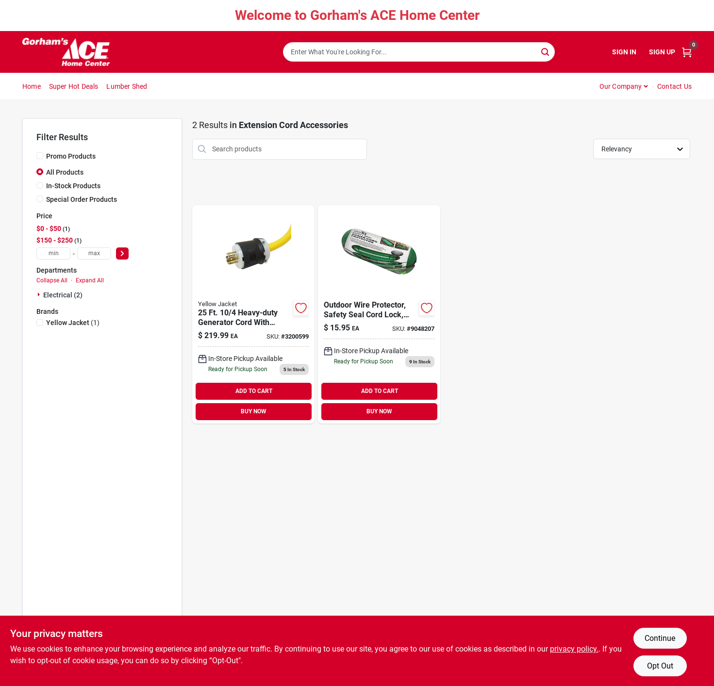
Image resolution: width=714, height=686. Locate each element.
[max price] (94, 253)
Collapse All (51, 280)
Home (31, 86)
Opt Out (660, 665)
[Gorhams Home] (66, 52)
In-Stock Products (73, 185)
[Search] (546, 51)
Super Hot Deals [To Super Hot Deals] (74, 86)
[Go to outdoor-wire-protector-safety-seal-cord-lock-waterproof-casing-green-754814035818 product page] (379, 314)
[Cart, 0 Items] (687, 52)
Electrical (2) (63, 295)
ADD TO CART (253, 391)
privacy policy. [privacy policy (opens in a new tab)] (574, 648)
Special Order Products (81, 199)
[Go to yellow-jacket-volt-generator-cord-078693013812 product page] (253, 314)
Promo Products (71, 156)
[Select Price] (122, 253)
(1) (73, 323)
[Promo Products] (39, 155)
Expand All (90, 280)
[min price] (53, 253)
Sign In (624, 52)
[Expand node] (40, 294)
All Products (64, 172)
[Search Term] (419, 52)
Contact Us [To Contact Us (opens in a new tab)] (674, 86)
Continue (660, 638)
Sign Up (662, 52)
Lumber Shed (126, 86)
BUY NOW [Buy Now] (253, 411)
